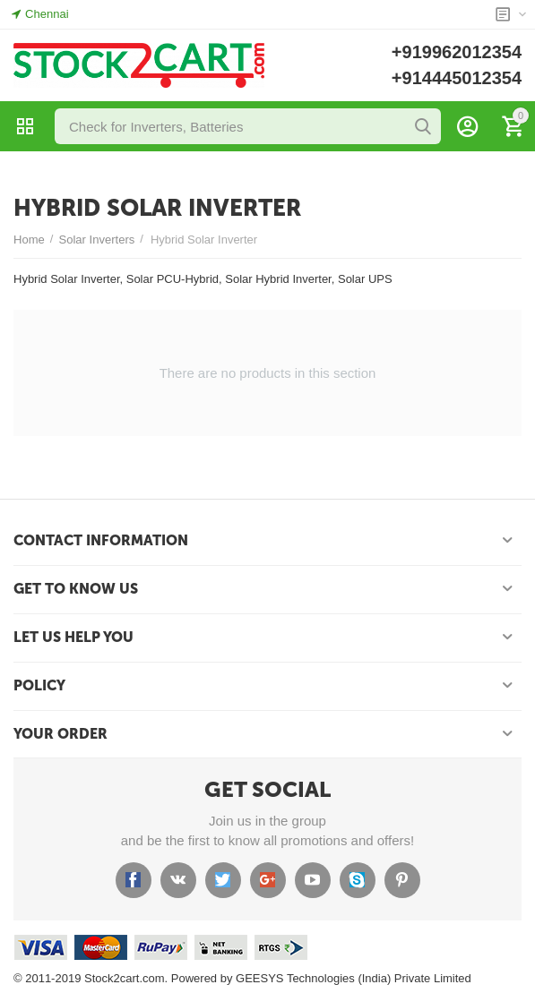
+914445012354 (457, 78)
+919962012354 (457, 52)
